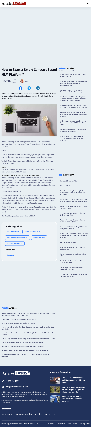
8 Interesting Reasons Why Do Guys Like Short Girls (19, 319)
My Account (7, 414)
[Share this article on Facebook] (20, 88)
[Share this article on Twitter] (29, 88)
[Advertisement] (45, 23)
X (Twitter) (61, 424)
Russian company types (68, 242)
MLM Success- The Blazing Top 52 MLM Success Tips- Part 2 (72, 75)
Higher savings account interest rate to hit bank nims (73, 255)
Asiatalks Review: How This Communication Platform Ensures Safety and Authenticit (26, 355)
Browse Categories (24, 414)
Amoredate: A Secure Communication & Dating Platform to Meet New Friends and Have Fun (29, 334)
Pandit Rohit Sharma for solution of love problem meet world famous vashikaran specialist (74, 235)
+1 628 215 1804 (11, 381)
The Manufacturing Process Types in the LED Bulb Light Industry (73, 275)
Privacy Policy (84, 424)
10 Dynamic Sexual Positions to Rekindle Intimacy (18, 323)
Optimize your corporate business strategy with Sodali (71, 268)
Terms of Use (72, 424)
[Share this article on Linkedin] (38, 88)
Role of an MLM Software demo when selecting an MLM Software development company (73, 114)
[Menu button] (87, 3)
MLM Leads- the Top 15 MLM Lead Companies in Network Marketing (71, 91)
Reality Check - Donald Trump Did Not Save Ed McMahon (72, 262)
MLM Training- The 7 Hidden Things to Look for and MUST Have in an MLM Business (72, 138)
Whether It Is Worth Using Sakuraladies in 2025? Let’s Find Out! (23, 346)
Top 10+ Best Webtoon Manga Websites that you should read (73, 228)
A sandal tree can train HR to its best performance (72, 248)
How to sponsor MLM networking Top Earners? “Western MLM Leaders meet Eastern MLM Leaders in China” (72, 98)
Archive (39, 414)
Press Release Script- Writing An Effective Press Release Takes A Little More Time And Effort (74, 193)
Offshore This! (65, 186)
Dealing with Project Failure (69, 181)
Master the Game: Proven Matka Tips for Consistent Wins (73, 207)
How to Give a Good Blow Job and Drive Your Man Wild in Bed (22, 342)
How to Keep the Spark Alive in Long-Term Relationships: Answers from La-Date (28, 339)
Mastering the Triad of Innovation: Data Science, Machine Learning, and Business (73, 200)
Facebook (51, 424)
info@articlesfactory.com (15, 386)
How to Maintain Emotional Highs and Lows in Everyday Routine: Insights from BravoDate (28, 328)
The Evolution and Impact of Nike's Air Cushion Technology (73, 214)
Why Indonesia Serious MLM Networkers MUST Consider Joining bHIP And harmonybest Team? (73, 83)
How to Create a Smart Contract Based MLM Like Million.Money (73, 130)
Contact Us (52, 414)
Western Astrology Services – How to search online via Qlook (72, 221)
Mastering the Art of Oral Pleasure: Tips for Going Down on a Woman (25, 350)
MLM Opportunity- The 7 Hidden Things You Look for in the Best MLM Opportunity (74, 106)
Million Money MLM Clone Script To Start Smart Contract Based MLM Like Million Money (73, 123)
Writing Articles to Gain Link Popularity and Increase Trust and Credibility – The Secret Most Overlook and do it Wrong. (28, 314)
